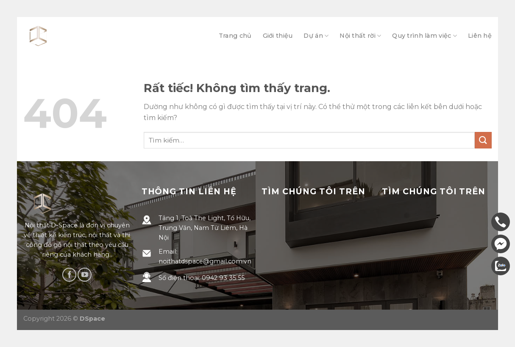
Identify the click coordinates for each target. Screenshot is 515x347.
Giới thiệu (278, 35)
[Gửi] (483, 140)
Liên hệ (480, 35)
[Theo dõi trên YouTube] (85, 275)
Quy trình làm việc (424, 36)
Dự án (315, 36)
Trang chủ (235, 35)
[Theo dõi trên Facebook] (69, 275)
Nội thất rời (360, 36)
